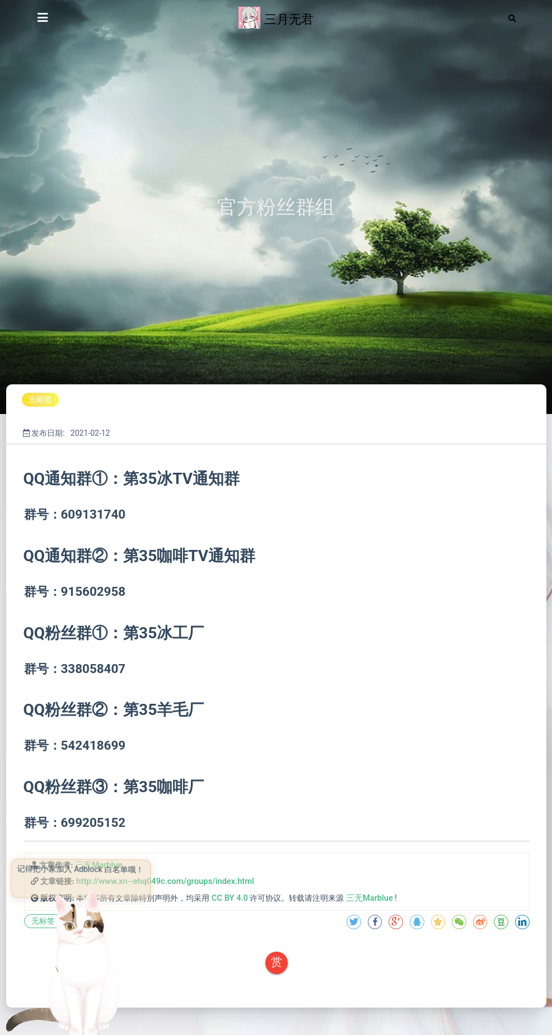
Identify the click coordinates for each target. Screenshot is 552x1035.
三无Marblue (369, 898)
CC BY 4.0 (230, 898)
